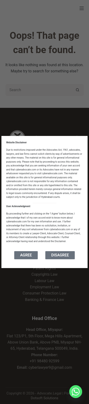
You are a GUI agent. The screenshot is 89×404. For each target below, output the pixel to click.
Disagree (60, 255)
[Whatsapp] (75, 391)
